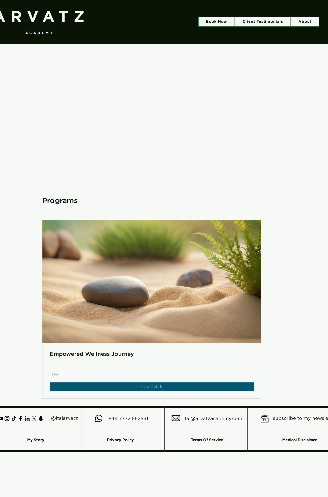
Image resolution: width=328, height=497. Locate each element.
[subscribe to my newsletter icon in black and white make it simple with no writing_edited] (265, 418)
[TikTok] (13, 418)
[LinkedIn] (27, 418)
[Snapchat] (41, 418)
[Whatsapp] (98, 418)
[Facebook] (20, 418)
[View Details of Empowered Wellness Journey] (152, 386)
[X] (34, 418)
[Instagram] (7, 418)
